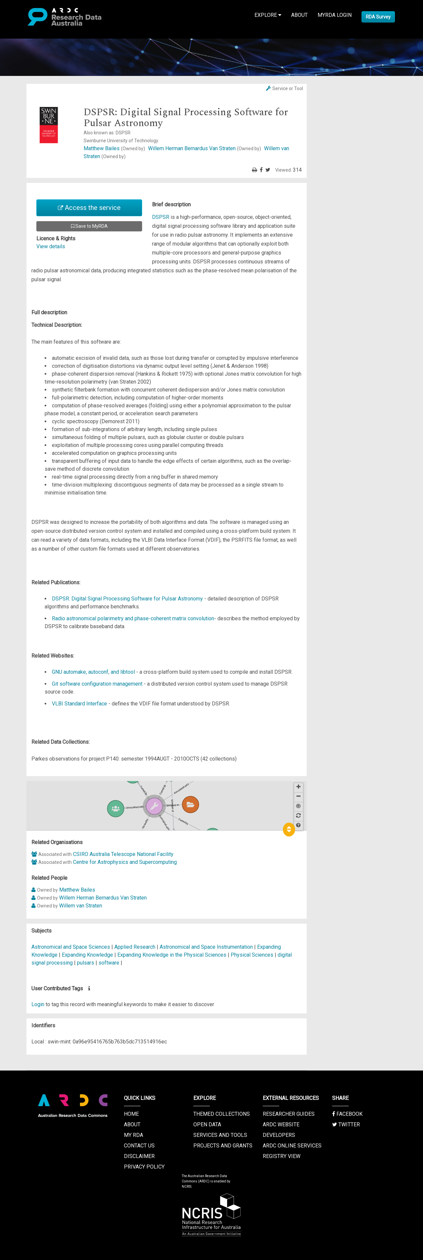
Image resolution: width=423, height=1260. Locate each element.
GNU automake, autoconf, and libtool (93, 672)
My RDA (133, 1135)
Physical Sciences (253, 955)
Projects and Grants (222, 1145)
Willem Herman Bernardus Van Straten (205, 148)
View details (50, 246)
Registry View (281, 1156)
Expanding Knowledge (88, 955)
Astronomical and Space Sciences (71, 947)
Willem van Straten (80, 905)
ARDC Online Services (292, 1145)
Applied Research (134, 947)
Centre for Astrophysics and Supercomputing (125, 862)
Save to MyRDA (89, 226)
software (108, 963)
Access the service (89, 208)
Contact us (139, 1145)
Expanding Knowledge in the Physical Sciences (172, 955)
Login (37, 1004)
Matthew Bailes (115, 148)
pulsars (85, 963)
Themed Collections (221, 1114)
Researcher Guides (289, 1114)
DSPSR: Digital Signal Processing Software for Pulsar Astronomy (127, 599)
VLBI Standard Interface (79, 703)
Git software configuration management (97, 684)
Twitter (346, 1124)
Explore (267, 15)
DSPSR (160, 217)
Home (131, 1114)
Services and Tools (220, 1135)
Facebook (347, 1114)
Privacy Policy (144, 1167)
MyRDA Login (335, 15)
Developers (279, 1135)
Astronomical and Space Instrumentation (207, 947)
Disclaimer (139, 1156)
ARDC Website (281, 1124)
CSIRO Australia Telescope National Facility (123, 854)
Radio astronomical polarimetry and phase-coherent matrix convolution (133, 618)
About (299, 15)
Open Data (207, 1124)
